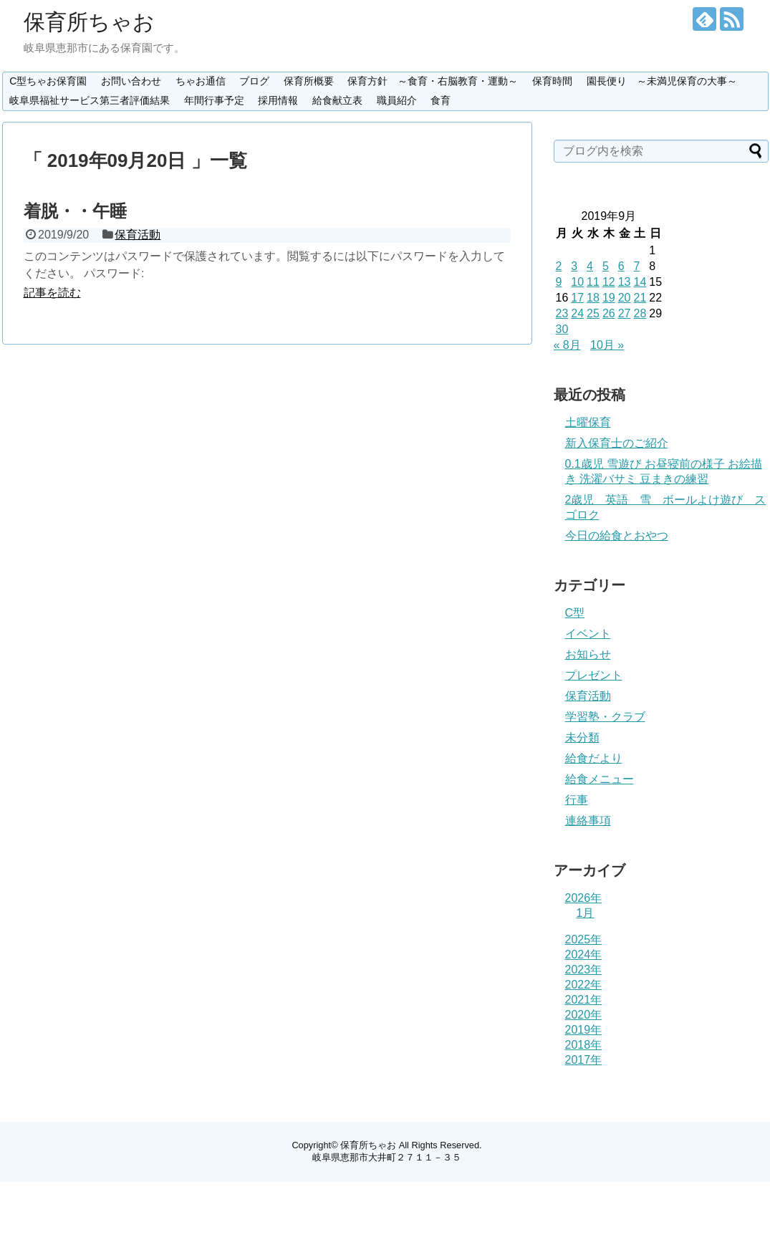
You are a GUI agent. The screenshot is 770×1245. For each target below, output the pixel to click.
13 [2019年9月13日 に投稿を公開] (624, 282)
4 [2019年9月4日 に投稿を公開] (590, 266)
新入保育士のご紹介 (616, 443)
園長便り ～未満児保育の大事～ (662, 81)
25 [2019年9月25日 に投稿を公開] (593, 313)
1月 (586, 913)
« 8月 (567, 345)
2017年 (583, 1060)
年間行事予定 (214, 100)
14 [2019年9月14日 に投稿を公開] (639, 282)
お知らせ (588, 654)
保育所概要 (309, 81)
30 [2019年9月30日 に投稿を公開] (562, 329)
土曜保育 (588, 422)
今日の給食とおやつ (616, 535)
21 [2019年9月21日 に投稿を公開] (639, 298)
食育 (440, 100)
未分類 (582, 737)
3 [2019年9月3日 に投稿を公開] (574, 266)
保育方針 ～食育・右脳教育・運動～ (432, 81)
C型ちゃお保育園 (48, 81)
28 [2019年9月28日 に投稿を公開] (639, 313)
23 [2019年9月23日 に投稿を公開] (562, 313)
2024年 (583, 954)
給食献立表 (337, 100)
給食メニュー (599, 779)
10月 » (607, 345)
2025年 (583, 939)
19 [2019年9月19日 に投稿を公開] (608, 298)
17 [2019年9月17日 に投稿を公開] (577, 298)
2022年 (583, 985)
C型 (575, 613)
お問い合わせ (131, 81)
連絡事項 (588, 820)
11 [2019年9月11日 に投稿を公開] (593, 282)
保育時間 (552, 81)
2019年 (583, 1030)
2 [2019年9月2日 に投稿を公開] (559, 266)
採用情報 (278, 100)
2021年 (583, 1000)
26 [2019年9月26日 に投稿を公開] (608, 313)
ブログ (254, 81)
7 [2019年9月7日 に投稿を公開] (636, 266)
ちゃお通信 (200, 81)
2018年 (583, 1045)
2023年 (583, 969)
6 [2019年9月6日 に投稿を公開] (621, 266)
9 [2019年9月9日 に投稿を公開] (559, 282)
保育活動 (137, 235)
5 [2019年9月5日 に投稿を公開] (605, 266)
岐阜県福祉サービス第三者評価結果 (89, 100)
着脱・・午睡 (75, 211)
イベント (588, 634)
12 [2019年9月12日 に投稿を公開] (608, 282)
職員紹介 (397, 100)
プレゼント (593, 675)
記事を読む (52, 293)
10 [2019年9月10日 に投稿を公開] (577, 282)
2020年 (583, 1015)
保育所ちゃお (89, 22)
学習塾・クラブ (605, 717)
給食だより (593, 758)
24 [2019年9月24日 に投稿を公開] (577, 313)
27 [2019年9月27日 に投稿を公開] (624, 313)
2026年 (583, 898)
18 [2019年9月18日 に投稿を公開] (593, 298)
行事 (576, 800)
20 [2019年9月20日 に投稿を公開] (624, 298)
